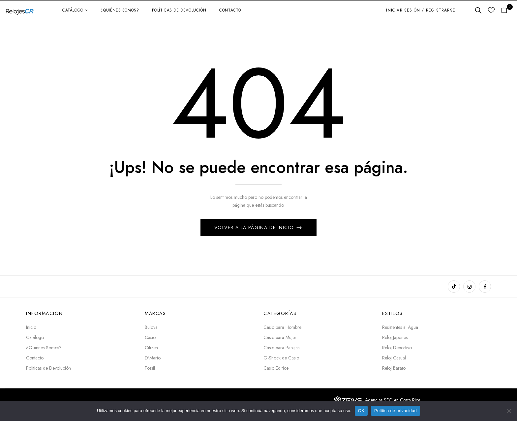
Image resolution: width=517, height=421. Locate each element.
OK (361, 410)
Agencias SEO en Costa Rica (392, 400)
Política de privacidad (395, 410)
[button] (506, 10)
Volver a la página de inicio (255, 227)
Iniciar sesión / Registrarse (420, 10)
